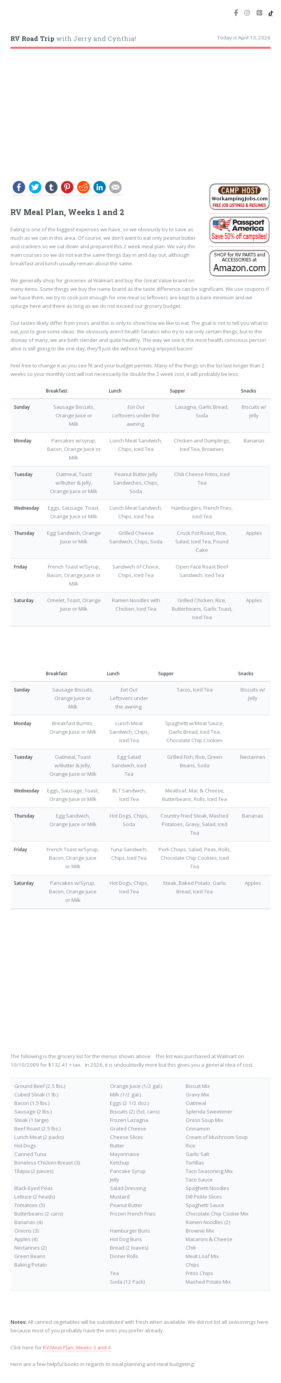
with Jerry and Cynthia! (73, 38)
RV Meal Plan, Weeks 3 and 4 (77, 1347)
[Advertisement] (140, 111)
